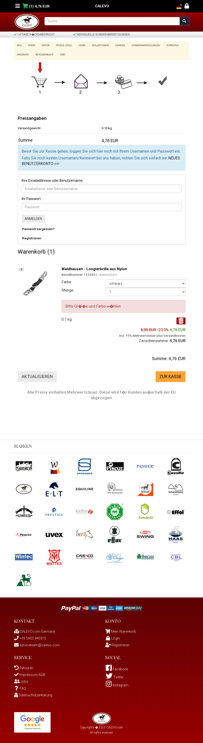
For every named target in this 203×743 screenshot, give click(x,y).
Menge (67, 288)
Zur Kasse (170, 374)
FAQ (20, 687)
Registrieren (31, 236)
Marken (115, 45)
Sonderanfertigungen (140, 45)
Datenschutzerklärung (33, 693)
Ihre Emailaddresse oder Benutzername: (52, 179)
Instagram (117, 683)
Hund (78, 45)
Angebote (23, 53)
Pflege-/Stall (62, 45)
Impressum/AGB (29, 673)
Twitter (115, 675)
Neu (19, 45)
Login (112, 637)
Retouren (23, 666)
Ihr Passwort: (31, 197)
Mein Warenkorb (123, 630)
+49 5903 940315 (30, 637)
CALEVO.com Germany (34, 630)
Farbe (66, 280)
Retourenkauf (44, 53)
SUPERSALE (166, 45)
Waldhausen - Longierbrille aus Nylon (95, 267)
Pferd (31, 45)
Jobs (61, 53)
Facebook (117, 667)
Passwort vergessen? (38, 227)
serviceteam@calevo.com (37, 643)
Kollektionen (96, 45)
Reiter (44, 45)
